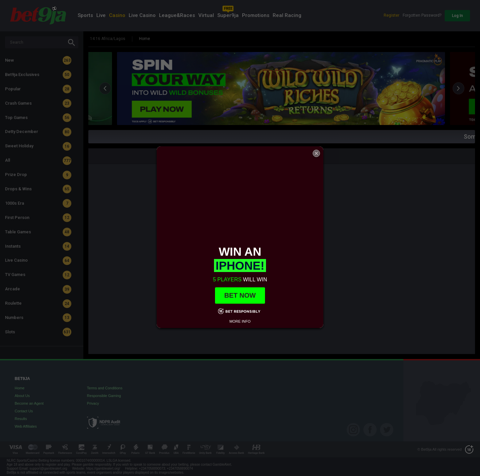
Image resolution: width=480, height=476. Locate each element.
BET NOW (240, 295)
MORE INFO (239, 321)
